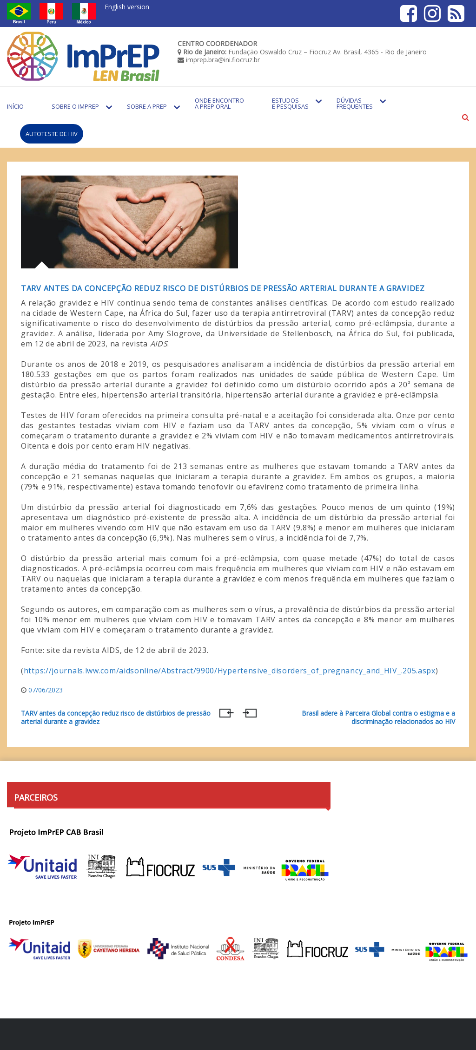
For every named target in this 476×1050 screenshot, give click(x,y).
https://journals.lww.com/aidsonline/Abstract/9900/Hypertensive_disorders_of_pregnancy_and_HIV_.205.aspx (230, 670)
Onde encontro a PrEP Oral (219, 103)
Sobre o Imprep (75, 106)
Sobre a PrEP (147, 106)
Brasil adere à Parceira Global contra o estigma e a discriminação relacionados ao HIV (378, 717)
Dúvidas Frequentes (355, 103)
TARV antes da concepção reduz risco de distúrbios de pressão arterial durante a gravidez (223, 288)
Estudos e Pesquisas (290, 103)
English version (127, 6)
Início (15, 106)
